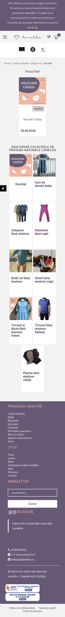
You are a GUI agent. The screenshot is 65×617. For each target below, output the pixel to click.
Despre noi (36, 63)
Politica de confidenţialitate (22, 608)
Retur (11, 461)
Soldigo (41, 576)
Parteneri (13, 472)
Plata (11, 454)
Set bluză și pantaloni (19, 431)
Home (7, 63)
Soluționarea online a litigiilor (23, 465)
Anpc (10, 468)
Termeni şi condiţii (47, 608)
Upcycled (13, 424)
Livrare (11, 458)
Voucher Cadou (32, 119)
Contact (12, 475)
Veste (11, 441)
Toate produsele (20, 63)
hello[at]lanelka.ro (21, 559)
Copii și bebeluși (16, 413)
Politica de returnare (32, 611)
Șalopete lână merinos (20, 438)
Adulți (11, 417)
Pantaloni (13, 427)
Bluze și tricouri (16, 434)
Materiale (13, 420)
